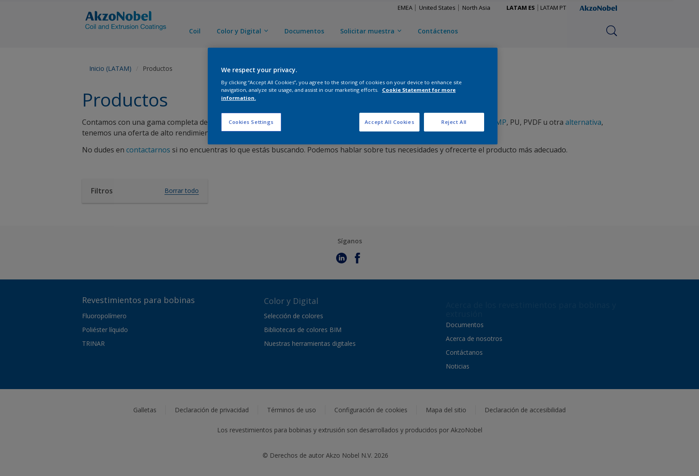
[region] (353, 96)
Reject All (454, 122)
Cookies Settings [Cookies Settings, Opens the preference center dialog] (251, 122)
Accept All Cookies (389, 122)
